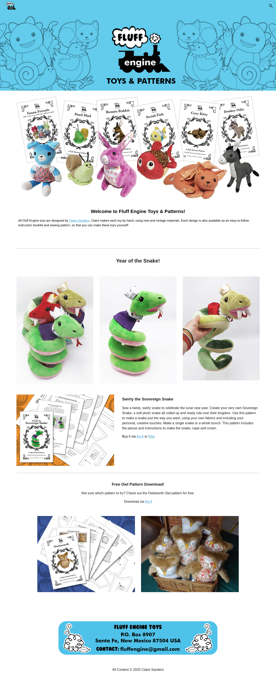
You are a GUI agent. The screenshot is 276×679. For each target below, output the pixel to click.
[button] (271, 6)
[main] (137, 220)
